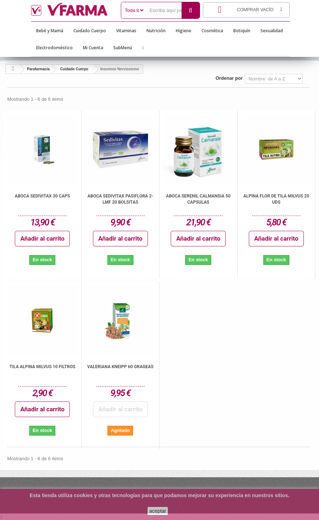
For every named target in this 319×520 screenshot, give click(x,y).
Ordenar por (229, 78)
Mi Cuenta (93, 48)
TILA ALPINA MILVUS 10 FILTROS (42, 366)
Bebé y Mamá (49, 31)
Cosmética (212, 31)
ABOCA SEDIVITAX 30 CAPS (42, 196)
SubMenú (122, 48)
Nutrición (156, 31)
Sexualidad (271, 31)
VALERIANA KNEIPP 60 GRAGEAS (120, 366)
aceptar (157, 511)
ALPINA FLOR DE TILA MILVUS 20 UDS (276, 199)
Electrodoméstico (54, 48)
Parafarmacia (38, 69)
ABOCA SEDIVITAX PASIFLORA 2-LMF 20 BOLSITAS (120, 199)
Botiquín (241, 31)
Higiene (183, 31)
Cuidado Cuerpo (89, 31)
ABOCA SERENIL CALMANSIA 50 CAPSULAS (198, 199)
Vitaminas (126, 31)
